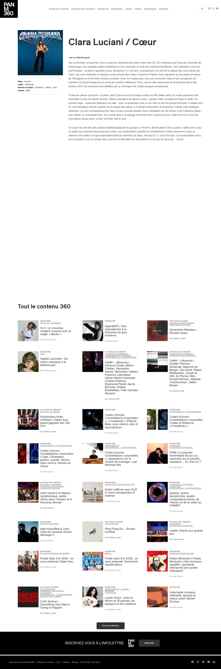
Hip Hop (118, 484)
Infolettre (66, 662)
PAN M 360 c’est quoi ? (90, 662)
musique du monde (50, 412)
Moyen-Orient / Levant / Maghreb (117, 590)
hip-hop (131, 484)
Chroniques (150, 9)
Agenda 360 (103, 9)
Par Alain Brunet (111, 341)
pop (55, 87)
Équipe (75, 662)
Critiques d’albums (59, 9)
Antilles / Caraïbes (50, 323)
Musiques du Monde (59, 553)
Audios (128, 9)
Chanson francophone (181, 323)
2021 (28, 90)
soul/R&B (53, 524)
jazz (42, 354)
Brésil (108, 553)
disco (48, 87)
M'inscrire (149, 643)
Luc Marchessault (81, 58)
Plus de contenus (110, 626)
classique (110, 355)
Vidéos (138, 9)
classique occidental (116, 354)
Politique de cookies (45, 662)
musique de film (48, 596)
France (27, 81)
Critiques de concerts (83, 9)
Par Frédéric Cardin (177, 338)
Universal (29, 84)
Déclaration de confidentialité (22, 662)
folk (183, 325)
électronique (123, 355)
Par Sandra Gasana (48, 340)
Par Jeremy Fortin (112, 399)
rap (124, 484)
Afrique (56, 488)
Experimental (112, 446)
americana (175, 325)
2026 (188, 325)
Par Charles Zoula (112, 501)
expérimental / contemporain (121, 357)
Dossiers (163, 9)
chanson (39, 87)
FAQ (58, 662)
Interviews (116, 9)
